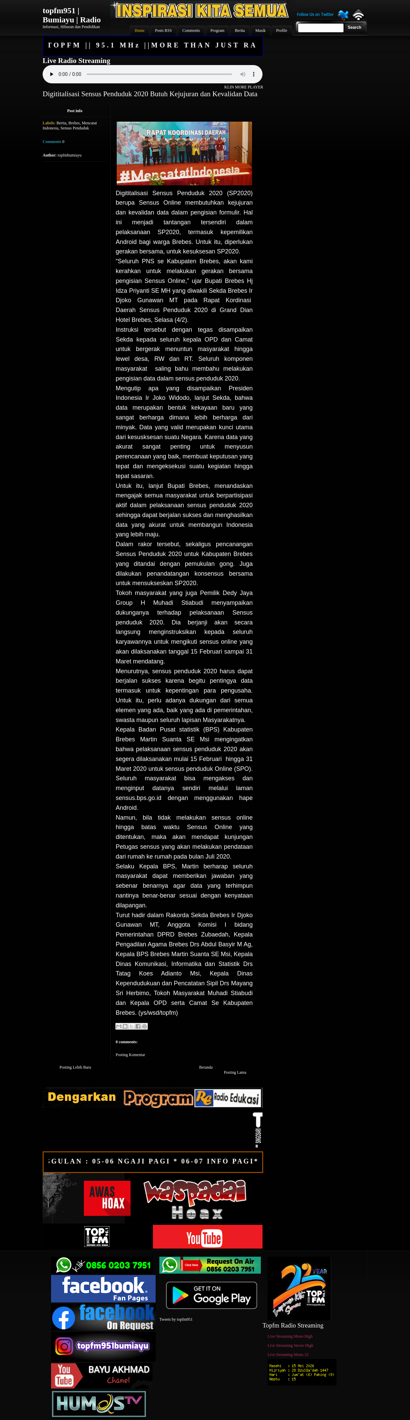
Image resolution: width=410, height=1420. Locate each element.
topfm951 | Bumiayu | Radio (72, 15)
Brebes (73, 123)
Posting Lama (235, 1072)
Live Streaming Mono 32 (288, 1354)
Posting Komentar (130, 1054)
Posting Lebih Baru (75, 1067)
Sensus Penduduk (75, 128)
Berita (61, 123)
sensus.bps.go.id (138, 798)
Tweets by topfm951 (175, 1319)
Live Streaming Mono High (290, 1336)
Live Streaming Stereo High (290, 1345)
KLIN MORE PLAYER (243, 87)
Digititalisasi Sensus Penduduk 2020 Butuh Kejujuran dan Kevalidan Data (150, 94)
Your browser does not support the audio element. (153, 74)
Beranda (206, 1067)
